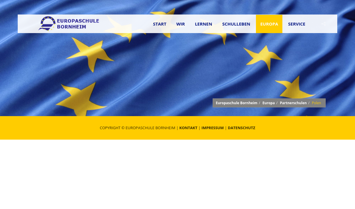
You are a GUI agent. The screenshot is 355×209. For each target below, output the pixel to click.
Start (159, 24)
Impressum (212, 127)
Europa (269, 24)
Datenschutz (241, 127)
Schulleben (236, 24)
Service (296, 24)
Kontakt (188, 127)
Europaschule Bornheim (236, 102)
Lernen (203, 24)
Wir (180, 24)
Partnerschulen (293, 102)
